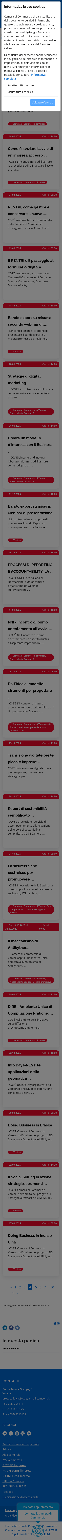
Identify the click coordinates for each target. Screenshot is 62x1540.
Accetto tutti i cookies (20, 85)
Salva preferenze (42, 102)
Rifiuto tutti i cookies (20, 92)
